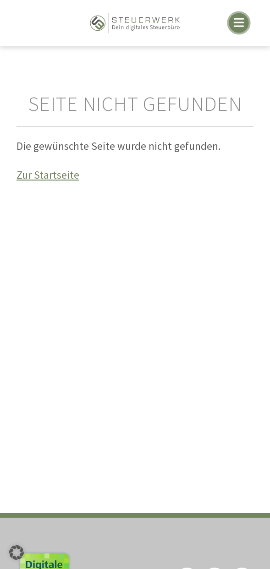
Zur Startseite (48, 174)
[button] (16, 552)
